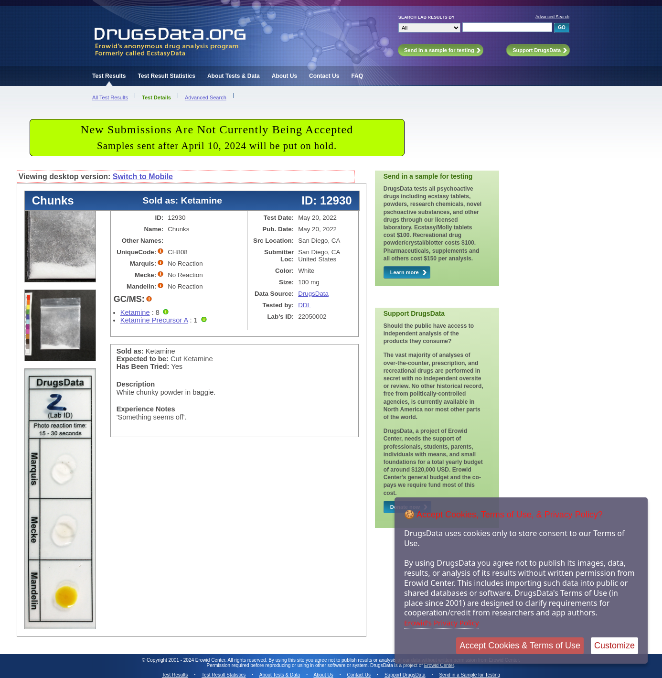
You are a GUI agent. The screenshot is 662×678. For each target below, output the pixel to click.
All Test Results (110, 97)
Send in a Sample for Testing (469, 675)
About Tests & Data (233, 76)
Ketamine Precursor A (154, 320)
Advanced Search (552, 16)
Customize (614, 645)
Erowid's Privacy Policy (441, 622)
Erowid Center (439, 665)
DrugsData (313, 293)
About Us (284, 76)
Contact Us (324, 76)
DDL (304, 305)
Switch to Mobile (143, 176)
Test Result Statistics (166, 76)
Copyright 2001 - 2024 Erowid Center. (186, 660)
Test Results (109, 76)
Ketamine (135, 312)
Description (136, 384)
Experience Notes (146, 409)
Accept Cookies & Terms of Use (519, 645)
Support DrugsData (405, 675)
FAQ (357, 76)
